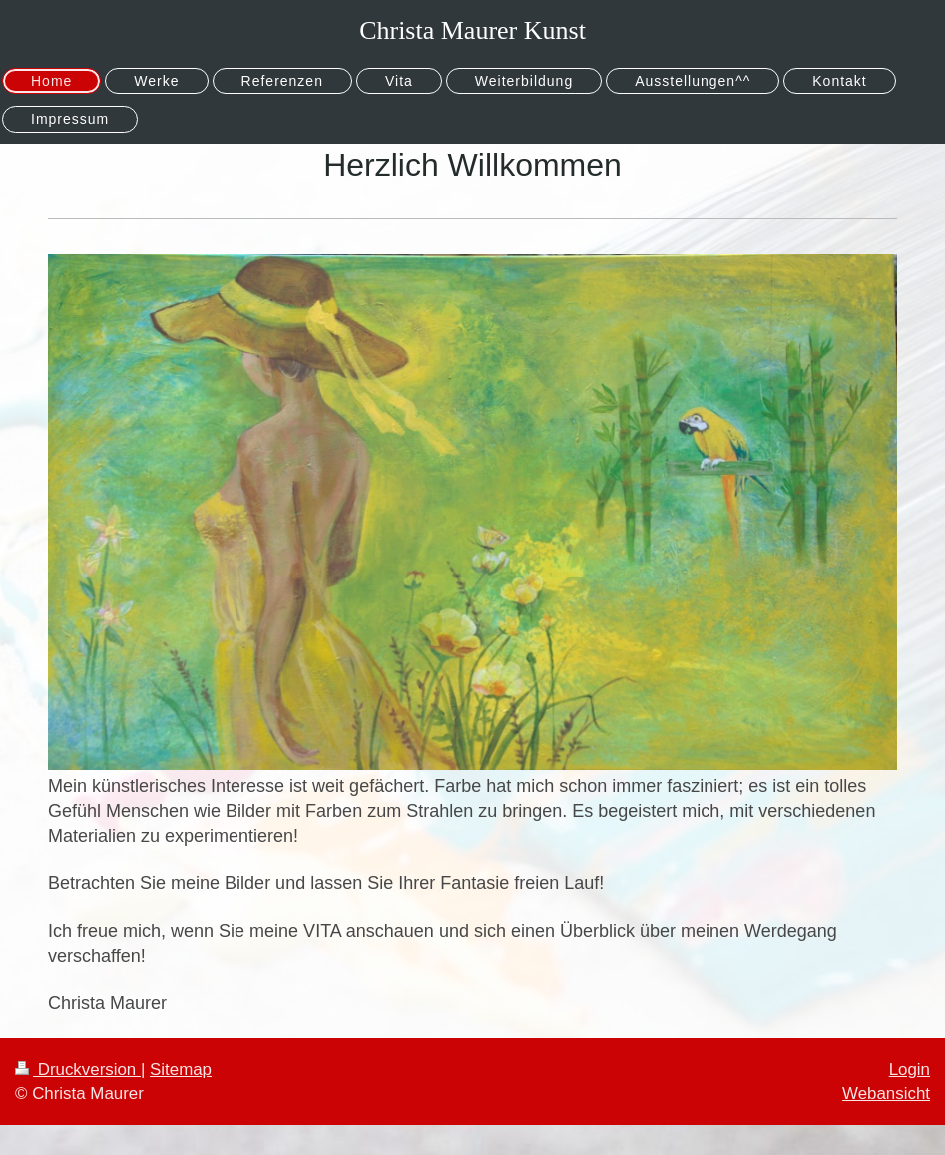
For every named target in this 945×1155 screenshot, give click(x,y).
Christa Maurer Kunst (472, 30)
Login (909, 1069)
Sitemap (181, 1069)
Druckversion (78, 1069)
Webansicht (886, 1093)
